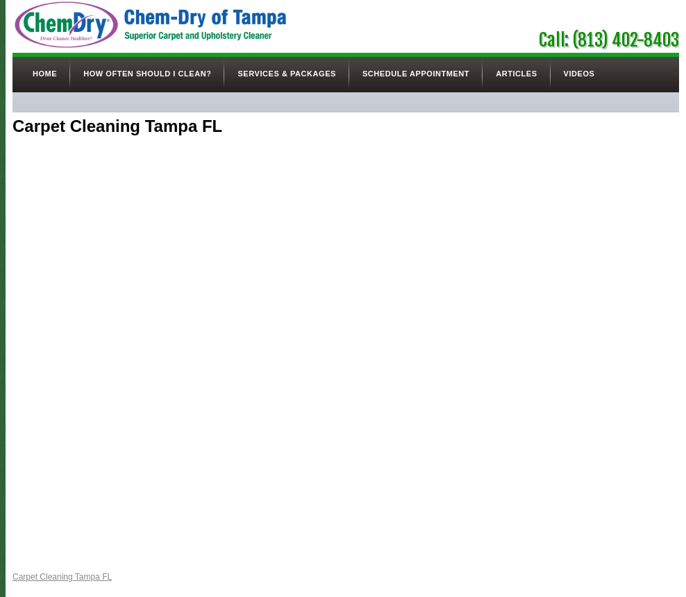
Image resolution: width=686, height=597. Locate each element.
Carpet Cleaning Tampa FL (62, 577)
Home (45, 73)
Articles (516, 73)
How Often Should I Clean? (147, 73)
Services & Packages (286, 73)
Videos (579, 73)
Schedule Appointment (415, 73)
